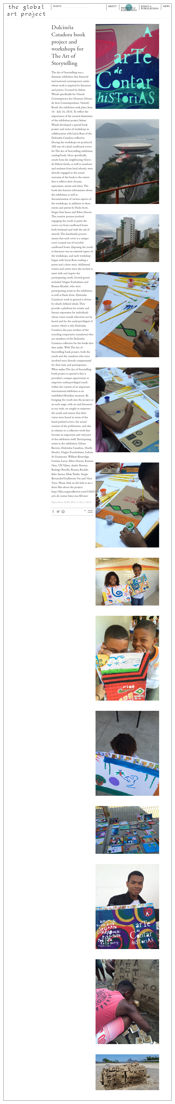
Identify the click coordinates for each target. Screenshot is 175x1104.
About (112, 6)
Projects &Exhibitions (129, 9)
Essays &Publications (150, 7)
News (166, 6)
